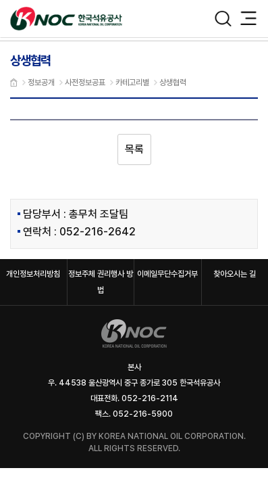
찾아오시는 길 (234, 274)
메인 (14, 82)
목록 (134, 149)
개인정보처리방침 (33, 274)
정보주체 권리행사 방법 (100, 282)
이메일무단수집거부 (167, 274)
